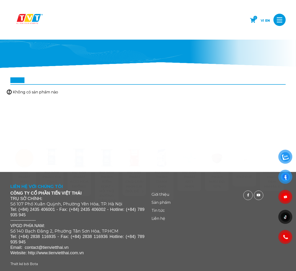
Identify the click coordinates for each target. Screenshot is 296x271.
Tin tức (158, 210)
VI (262, 20)
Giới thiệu (160, 194)
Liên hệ (158, 218)
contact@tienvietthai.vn (47, 247)
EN (267, 20)
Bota (34, 264)
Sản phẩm (161, 202)
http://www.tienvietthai (48, 252)
